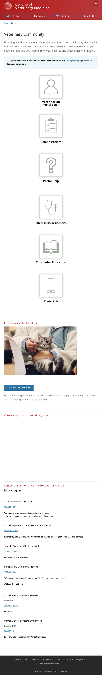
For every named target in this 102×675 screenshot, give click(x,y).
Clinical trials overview (19, 387)
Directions (13, 16)
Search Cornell (95, 3)
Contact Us (38, 16)
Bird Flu (88, 16)
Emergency (63, 16)
